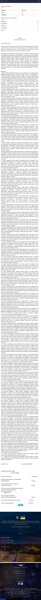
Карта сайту (20, 533)
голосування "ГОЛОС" (19, 588)
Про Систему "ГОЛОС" (20, 578)
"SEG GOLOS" (20, 596)
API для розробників (20, 575)
